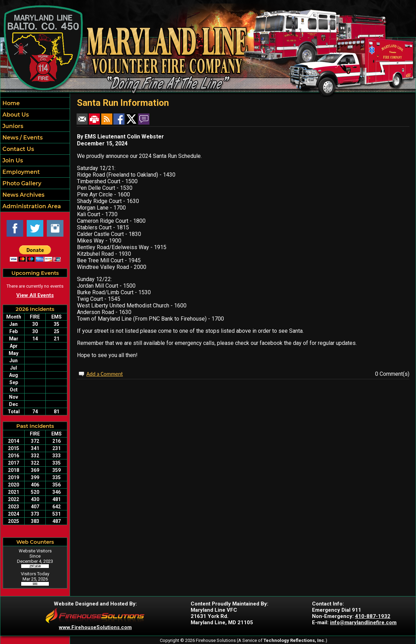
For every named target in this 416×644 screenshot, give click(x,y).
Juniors (12, 126)
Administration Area (31, 206)
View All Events (35, 295)
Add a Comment (104, 374)
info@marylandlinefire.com (363, 622)
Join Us (12, 160)
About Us (15, 114)
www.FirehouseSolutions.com (95, 627)
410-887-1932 (372, 616)
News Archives (22, 195)
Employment (20, 172)
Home (10, 103)
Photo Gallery (21, 183)
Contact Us (17, 149)
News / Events (22, 137)
